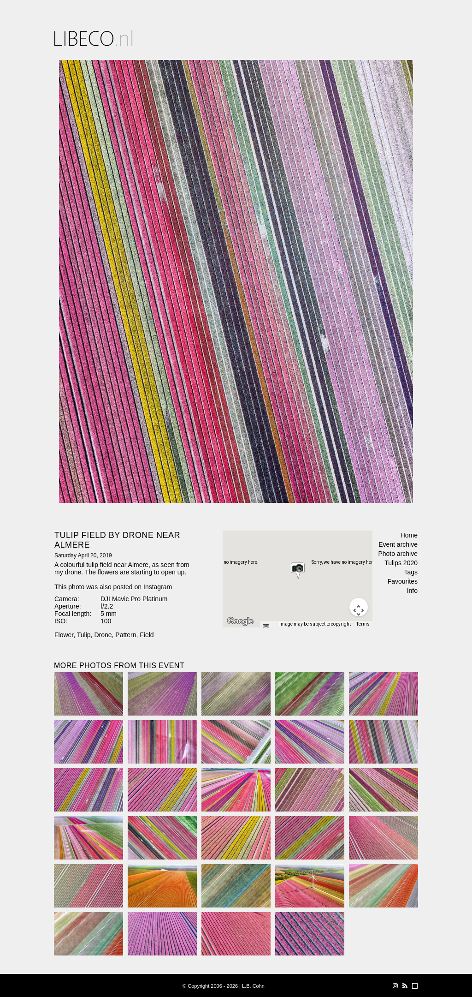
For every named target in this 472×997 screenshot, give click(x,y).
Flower (63, 635)
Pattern (125, 635)
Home (409, 535)
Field (146, 635)
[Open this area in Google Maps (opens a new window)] (240, 621)
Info (412, 590)
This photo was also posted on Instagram (113, 587)
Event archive (398, 544)
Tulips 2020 (401, 563)
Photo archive (398, 553)
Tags (411, 572)
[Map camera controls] (358, 607)
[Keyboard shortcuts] (268, 627)
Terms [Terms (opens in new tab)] (363, 624)
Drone (103, 635)
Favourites (403, 581)
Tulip (84, 635)
